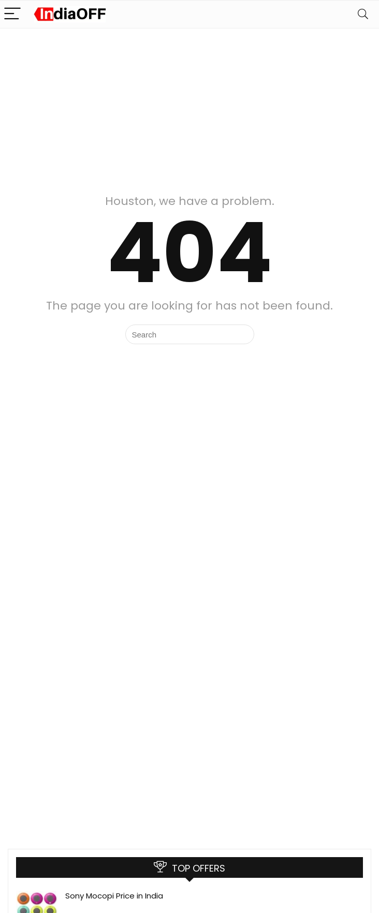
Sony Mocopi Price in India (114, 895)
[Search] (363, 14)
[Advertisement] (189, 106)
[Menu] (12, 14)
